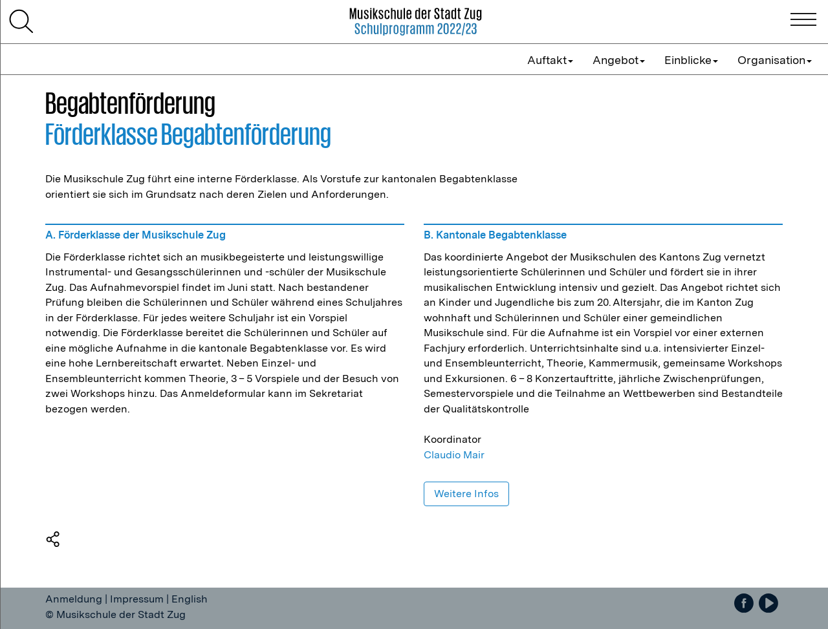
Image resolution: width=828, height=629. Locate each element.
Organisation (774, 60)
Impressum (137, 599)
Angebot (619, 60)
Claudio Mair (454, 455)
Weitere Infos (466, 493)
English (189, 599)
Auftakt (550, 60)
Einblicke (691, 60)
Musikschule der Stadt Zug (121, 614)
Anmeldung (73, 599)
